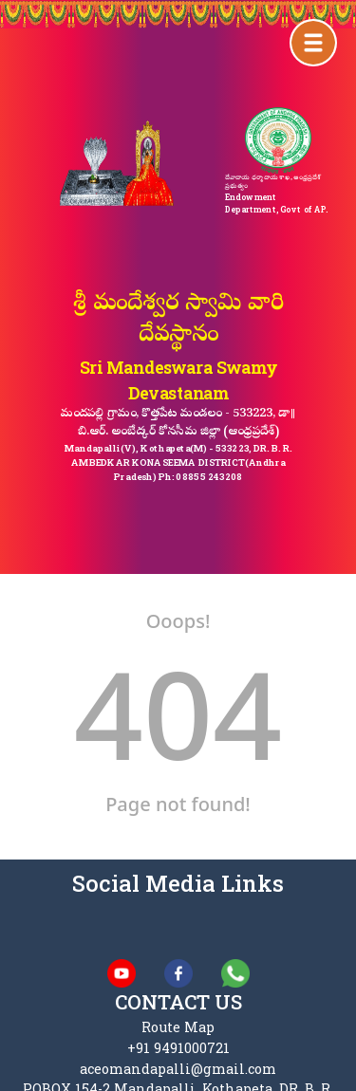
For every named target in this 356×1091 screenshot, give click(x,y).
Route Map (178, 1027)
